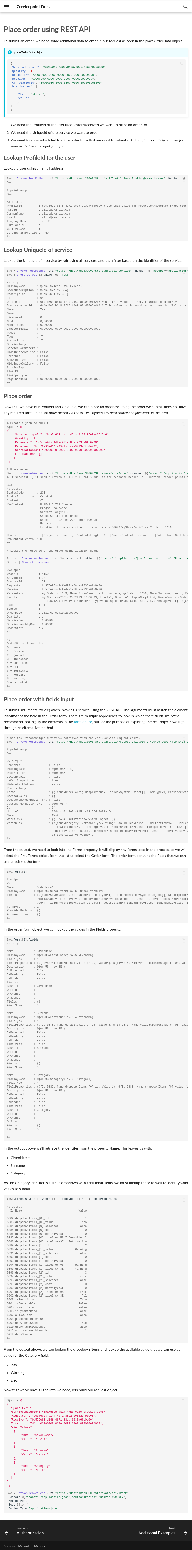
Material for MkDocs (31, 1546)
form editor (83, 721)
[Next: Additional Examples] (162, 1530)
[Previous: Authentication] (25, 1530)
